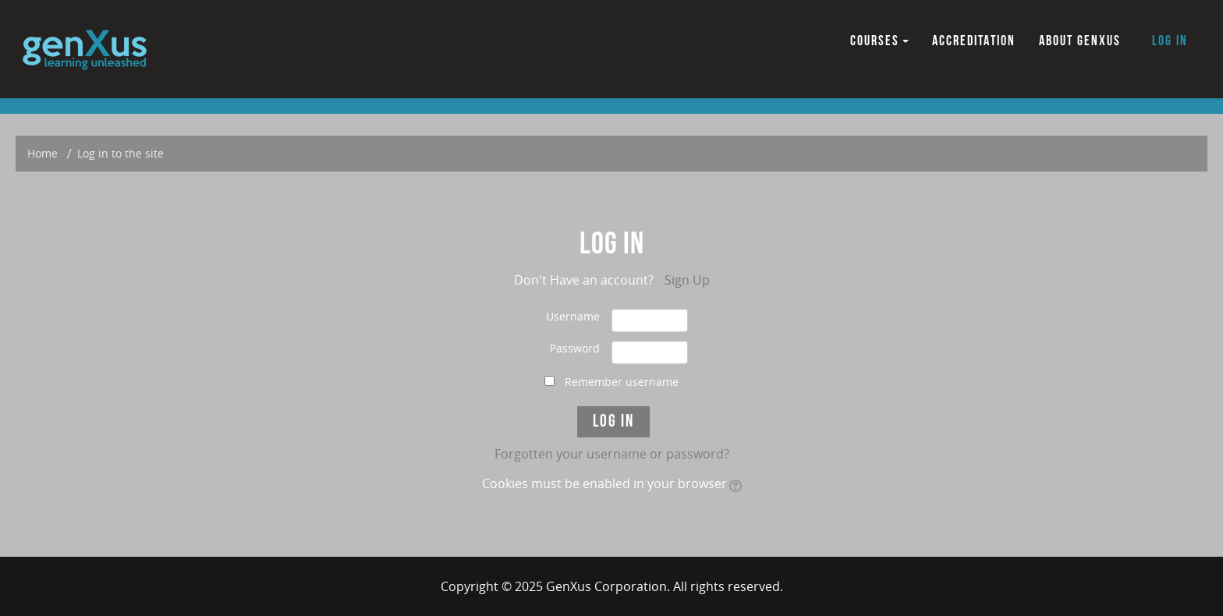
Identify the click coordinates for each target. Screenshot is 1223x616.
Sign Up (687, 280)
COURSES (879, 41)
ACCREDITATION (974, 41)
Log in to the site (120, 153)
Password (575, 348)
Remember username (622, 381)
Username (573, 316)
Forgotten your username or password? (612, 453)
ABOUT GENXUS (1080, 41)
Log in (1170, 41)
